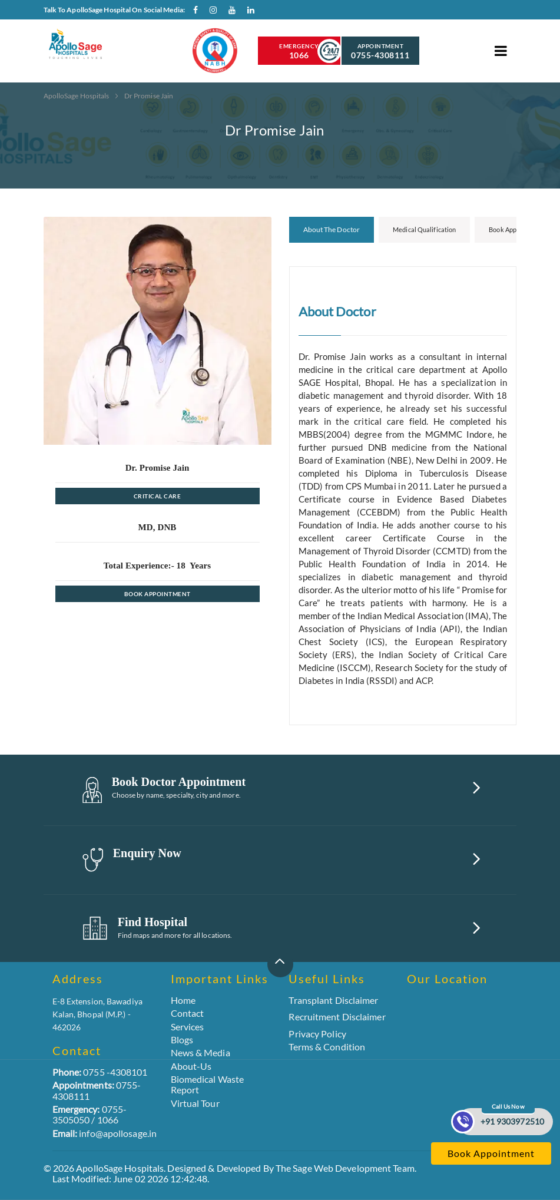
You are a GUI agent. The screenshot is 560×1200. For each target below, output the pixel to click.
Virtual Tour (195, 1103)
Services (187, 1026)
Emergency (299, 51)
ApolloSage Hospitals (77, 95)
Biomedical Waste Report (207, 1084)
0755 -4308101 (100, 1071)
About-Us (191, 1066)
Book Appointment (157, 593)
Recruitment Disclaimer (337, 1016)
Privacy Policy (317, 1033)
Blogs (182, 1039)
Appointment (380, 51)
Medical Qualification (424, 229)
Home (183, 1000)
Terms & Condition (327, 1046)
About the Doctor (331, 229)
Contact (187, 1013)
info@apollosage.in (104, 1133)
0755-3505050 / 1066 (89, 1114)
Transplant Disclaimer (333, 1000)
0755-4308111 (96, 1090)
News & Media (200, 1052)
